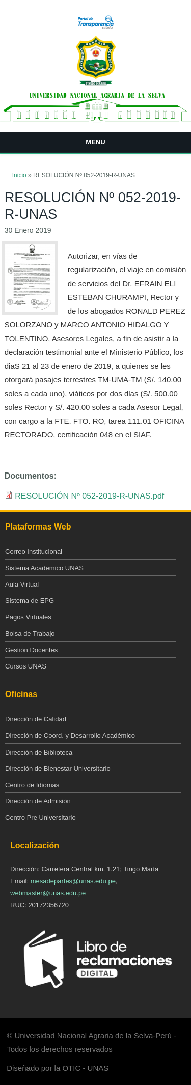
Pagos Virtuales (28, 617)
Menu (95, 142)
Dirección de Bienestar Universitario (58, 768)
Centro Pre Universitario (40, 817)
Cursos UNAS (25, 666)
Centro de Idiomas (32, 785)
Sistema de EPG (29, 600)
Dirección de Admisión (38, 801)
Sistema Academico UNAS (44, 568)
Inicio (19, 175)
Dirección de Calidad (35, 719)
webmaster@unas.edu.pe (48, 893)
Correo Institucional (33, 551)
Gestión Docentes (31, 650)
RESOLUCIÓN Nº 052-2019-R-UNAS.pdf (89, 496)
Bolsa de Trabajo (30, 633)
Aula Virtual (22, 584)
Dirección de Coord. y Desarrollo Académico (70, 735)
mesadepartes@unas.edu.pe (73, 881)
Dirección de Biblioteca (38, 752)
